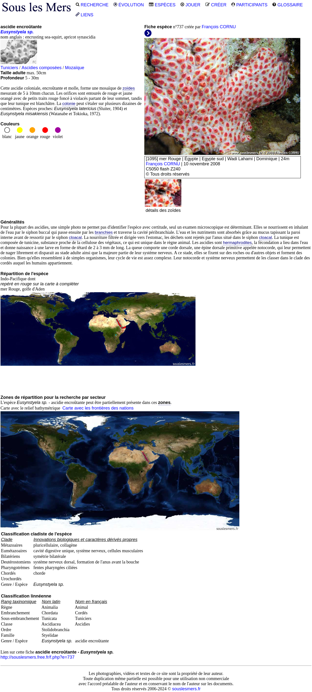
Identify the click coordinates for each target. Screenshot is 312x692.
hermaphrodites (237, 242)
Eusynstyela (13, 31)
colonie (68, 103)
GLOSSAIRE (287, 4)
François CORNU (219, 26)
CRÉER (215, 4)
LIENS (84, 14)
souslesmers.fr (186, 688)
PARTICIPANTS (249, 4)
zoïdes (129, 88)
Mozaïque (74, 67)
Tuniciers (9, 67)
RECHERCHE (92, 4)
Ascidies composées (41, 67)
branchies (104, 232)
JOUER (190, 4)
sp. (30, 31)
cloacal (75, 237)
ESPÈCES (162, 4)
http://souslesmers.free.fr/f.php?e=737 (37, 657)
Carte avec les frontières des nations (98, 408)
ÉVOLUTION (128, 4)
